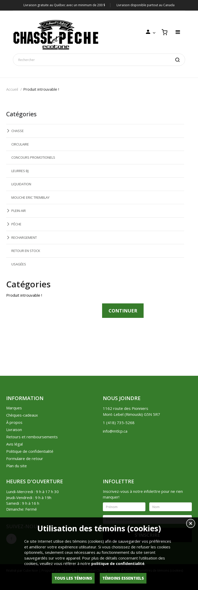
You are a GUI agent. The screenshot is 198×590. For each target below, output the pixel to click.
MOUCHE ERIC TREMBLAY (30, 197)
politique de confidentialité (117, 563)
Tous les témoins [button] (73, 578)
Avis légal (14, 444)
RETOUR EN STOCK (25, 250)
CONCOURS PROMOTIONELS (33, 157)
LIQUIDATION (21, 184)
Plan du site (16, 465)
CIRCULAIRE (20, 144)
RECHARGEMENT (24, 237)
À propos (14, 422)
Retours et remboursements (32, 436)
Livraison (14, 429)
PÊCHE (16, 224)
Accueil (12, 89)
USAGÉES (18, 264)
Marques (14, 407)
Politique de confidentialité (29, 451)
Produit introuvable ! (41, 89)
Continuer (123, 311)
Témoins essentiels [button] (123, 578)
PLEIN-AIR (18, 210)
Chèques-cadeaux (22, 415)
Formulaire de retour (24, 458)
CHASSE (17, 130)
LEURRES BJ (20, 170)
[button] (191, 524)
